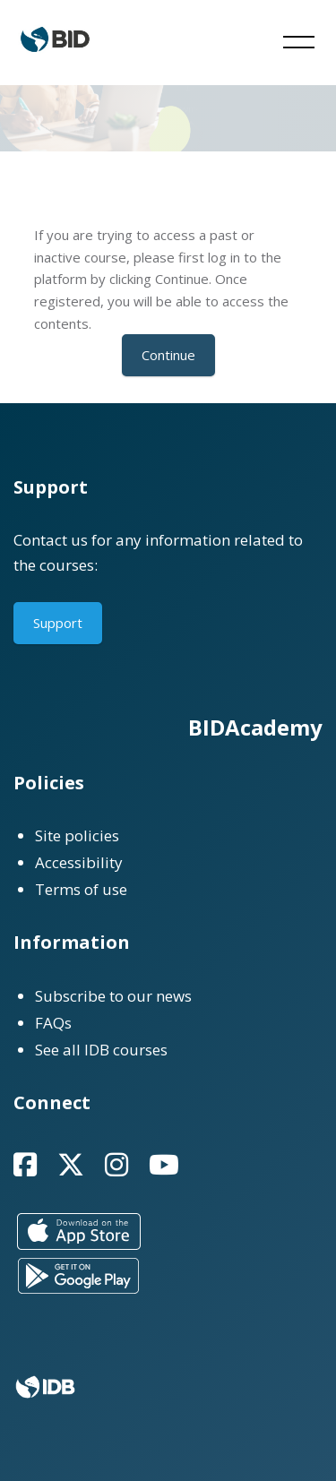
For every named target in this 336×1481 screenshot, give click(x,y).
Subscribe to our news (113, 996)
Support (57, 623)
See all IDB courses (101, 1049)
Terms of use (81, 889)
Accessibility (79, 862)
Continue (168, 355)
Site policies (77, 835)
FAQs (53, 1022)
